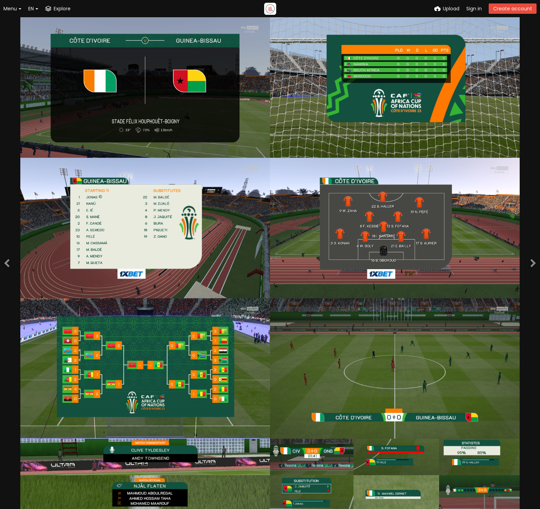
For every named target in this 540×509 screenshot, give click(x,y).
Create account (512, 8)
